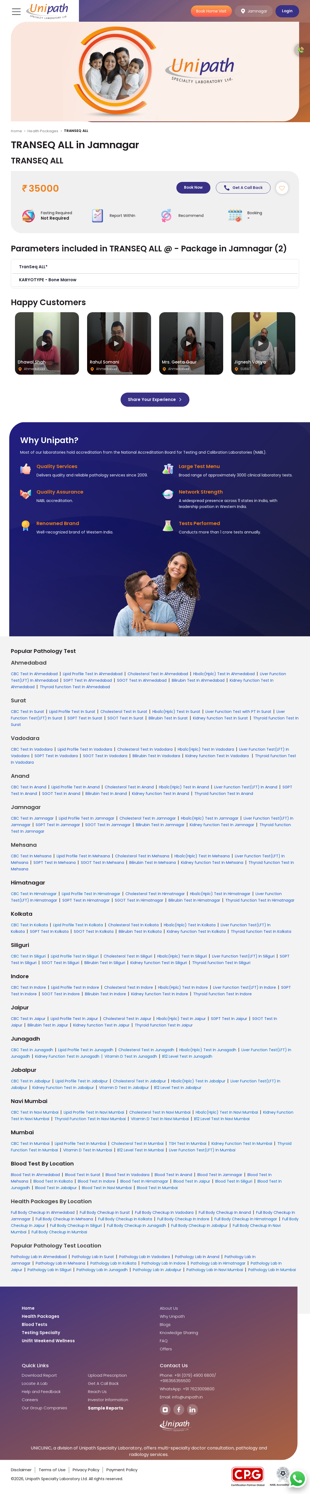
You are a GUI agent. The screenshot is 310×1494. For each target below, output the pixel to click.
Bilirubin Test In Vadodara (156, 756)
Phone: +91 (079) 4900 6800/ (188, 1375)
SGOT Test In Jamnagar (108, 825)
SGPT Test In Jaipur (229, 1019)
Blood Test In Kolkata (53, 1181)
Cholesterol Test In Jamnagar (147, 818)
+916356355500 (175, 1381)
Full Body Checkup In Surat (105, 1212)
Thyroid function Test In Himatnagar (259, 900)
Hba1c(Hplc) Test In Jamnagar (209, 818)
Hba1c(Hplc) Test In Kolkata (190, 925)
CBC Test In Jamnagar (32, 818)
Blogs (165, 1325)
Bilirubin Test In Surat (168, 718)
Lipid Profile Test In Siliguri (75, 956)
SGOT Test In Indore (61, 994)
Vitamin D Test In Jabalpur (124, 1088)
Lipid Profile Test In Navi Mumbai (94, 1112)
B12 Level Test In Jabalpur (177, 1088)
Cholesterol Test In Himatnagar (155, 894)
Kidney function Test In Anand (160, 794)
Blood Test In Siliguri (233, 1181)
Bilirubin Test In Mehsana (152, 863)
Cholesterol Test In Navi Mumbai (160, 1112)
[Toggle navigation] (16, 11)
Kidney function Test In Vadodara (217, 756)
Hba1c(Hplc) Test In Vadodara (206, 749)
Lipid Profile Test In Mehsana (83, 856)
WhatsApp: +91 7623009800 (187, 1389)
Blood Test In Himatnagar (144, 1181)
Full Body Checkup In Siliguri (76, 1225)
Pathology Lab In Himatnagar (218, 1263)
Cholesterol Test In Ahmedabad (158, 674)
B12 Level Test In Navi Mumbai (222, 1119)
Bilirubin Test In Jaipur (47, 1025)
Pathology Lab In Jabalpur (157, 1270)
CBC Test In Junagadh (32, 1050)
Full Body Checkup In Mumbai (59, 1232)
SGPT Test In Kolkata (49, 931)
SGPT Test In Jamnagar (58, 825)
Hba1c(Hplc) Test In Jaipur (181, 1019)
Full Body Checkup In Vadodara (164, 1212)
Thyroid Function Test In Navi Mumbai (90, 1119)
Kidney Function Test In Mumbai (241, 1143)
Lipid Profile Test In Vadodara (85, 749)
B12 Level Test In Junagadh (187, 1056)
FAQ (164, 1341)
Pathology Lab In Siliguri (49, 1270)
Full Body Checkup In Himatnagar (245, 1219)
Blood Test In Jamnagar (219, 1175)
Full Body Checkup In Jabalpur (199, 1225)
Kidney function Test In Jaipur (101, 1025)
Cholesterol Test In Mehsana (142, 856)
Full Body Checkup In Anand (225, 1212)
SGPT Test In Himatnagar (86, 900)
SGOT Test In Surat (125, 718)
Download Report (39, 1375)
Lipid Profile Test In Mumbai (80, 1143)
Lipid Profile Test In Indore (75, 987)
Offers (166, 1349)
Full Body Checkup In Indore (183, 1219)
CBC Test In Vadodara (32, 749)
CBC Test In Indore (28, 987)
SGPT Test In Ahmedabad (87, 680)
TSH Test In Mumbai (187, 1143)
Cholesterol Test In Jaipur (127, 1019)
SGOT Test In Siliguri (60, 963)
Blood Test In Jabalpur (56, 1188)
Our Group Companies (44, 1408)
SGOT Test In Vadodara (105, 756)
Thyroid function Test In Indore (222, 994)
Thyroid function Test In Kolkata (261, 931)
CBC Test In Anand (28, 787)
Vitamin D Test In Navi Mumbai (160, 1119)
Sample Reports (105, 1408)
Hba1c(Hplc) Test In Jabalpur (198, 1081)
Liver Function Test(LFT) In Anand (245, 787)
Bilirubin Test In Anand (106, 794)
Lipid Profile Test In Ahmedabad (92, 674)
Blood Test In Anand (173, 1175)
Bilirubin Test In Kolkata (140, 931)
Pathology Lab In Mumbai (272, 1270)
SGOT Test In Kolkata (93, 931)
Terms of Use (52, 1470)
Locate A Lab (35, 1383)
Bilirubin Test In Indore (105, 994)
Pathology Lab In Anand (197, 1257)
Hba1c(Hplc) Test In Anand (184, 787)
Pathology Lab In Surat (93, 1257)
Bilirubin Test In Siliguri (104, 963)
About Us (169, 1308)
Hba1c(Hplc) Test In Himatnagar (220, 894)
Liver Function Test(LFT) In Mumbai (202, 1150)
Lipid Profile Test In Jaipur (74, 1019)
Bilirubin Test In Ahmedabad (198, 680)
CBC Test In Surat (27, 712)
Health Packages (42, 131)
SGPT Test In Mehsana (54, 863)
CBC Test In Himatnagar (34, 894)
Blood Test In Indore (96, 1181)
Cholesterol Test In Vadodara (145, 749)
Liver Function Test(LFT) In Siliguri (243, 956)
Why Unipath (172, 1316)
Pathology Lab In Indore (164, 1263)
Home (16, 131)
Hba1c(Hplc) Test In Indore (183, 987)
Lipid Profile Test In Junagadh (85, 1050)
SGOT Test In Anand (61, 794)
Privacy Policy (86, 1470)
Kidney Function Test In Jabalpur (63, 1088)
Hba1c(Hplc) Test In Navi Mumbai (227, 1112)
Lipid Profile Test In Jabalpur (82, 1081)
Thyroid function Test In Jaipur (164, 1025)
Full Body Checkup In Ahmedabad (43, 1212)
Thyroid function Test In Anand (223, 794)
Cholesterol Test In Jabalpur (139, 1081)
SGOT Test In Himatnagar (139, 900)
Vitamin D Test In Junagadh (131, 1056)
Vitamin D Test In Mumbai (87, 1150)
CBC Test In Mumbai (30, 1143)
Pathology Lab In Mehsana (60, 1263)
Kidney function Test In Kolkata (196, 931)
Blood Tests (34, 1325)
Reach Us (97, 1392)
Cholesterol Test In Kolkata (133, 925)
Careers (30, 1400)
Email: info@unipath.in (181, 1397)
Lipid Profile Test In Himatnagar (91, 894)
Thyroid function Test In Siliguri (221, 963)
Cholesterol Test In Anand (129, 787)
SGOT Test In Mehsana (102, 863)
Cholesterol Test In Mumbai (137, 1143)
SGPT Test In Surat (84, 718)
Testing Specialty (41, 1333)
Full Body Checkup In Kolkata (125, 1219)
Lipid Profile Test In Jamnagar (86, 818)
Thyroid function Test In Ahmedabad (75, 687)
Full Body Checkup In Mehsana (64, 1219)
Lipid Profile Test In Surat (72, 712)
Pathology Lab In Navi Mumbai (214, 1270)
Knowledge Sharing (179, 1333)
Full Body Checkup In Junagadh (136, 1225)
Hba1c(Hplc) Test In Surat (176, 712)
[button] (155, 267)
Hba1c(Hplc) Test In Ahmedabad (224, 674)
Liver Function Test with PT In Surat (238, 712)
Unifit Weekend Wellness (48, 1341)
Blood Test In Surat (82, 1175)
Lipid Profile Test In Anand (75, 787)
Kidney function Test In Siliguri (158, 963)
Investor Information (108, 1400)
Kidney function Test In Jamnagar (222, 825)
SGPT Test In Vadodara (56, 756)
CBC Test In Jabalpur (30, 1081)
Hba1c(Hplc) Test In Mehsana (202, 856)
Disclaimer (21, 1470)
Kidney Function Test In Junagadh (67, 1056)
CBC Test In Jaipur (28, 1019)
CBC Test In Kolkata (29, 925)
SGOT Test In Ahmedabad (142, 680)
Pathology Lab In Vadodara (144, 1257)
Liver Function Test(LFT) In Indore (244, 987)
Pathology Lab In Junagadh (102, 1270)
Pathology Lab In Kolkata (113, 1263)
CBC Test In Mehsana (31, 856)
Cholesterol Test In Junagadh (146, 1050)
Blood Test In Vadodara (127, 1175)
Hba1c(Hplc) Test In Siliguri (182, 956)
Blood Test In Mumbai (157, 1188)
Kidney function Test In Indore (159, 994)
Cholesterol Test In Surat (123, 712)
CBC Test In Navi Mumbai (35, 1112)
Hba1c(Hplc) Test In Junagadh (207, 1050)
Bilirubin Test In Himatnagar (194, 900)
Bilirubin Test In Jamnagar (160, 825)
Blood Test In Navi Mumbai (107, 1188)
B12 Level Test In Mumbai (140, 1150)
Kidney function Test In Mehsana (212, 863)
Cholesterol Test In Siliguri (128, 956)
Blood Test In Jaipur (191, 1181)
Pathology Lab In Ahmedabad (39, 1257)
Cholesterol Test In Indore (128, 987)
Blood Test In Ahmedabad (35, 1175)
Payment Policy (121, 1470)
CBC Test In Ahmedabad (34, 674)
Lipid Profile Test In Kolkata (78, 925)
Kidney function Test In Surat (220, 718)
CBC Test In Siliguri (28, 956)
